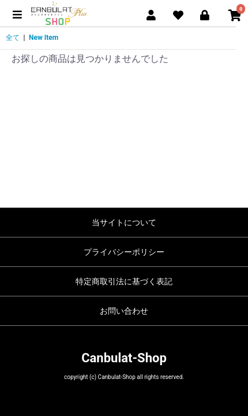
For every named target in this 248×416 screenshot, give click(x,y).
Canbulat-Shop (124, 358)
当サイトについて (124, 222)
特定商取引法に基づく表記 (124, 281)
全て (13, 38)
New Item (43, 38)
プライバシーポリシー (124, 252)
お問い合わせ (124, 310)
